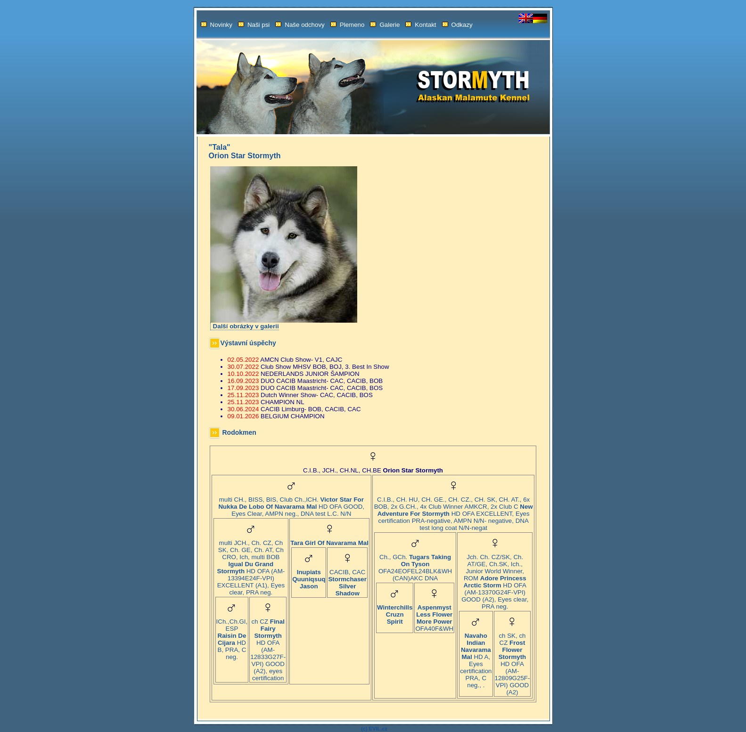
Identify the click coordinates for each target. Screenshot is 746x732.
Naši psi (254, 24)
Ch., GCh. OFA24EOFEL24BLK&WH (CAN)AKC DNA (415, 565)
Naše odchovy (299, 24)
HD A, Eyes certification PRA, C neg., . (476, 657)
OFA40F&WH (434, 615)
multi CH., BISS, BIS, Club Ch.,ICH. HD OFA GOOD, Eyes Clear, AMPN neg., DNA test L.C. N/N (291, 503)
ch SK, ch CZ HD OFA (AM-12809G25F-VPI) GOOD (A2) (512, 661)
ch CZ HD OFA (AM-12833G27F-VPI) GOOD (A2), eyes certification (268, 647)
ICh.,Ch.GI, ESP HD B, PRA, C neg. (232, 636)
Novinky (216, 24)
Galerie (385, 24)
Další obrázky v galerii (246, 326)
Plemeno (347, 24)
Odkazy (457, 24)
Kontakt (420, 24)
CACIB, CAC (347, 580)
